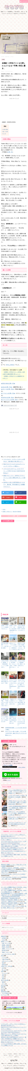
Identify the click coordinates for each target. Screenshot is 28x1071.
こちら (8, 780)
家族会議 (4, 964)
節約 (2, 987)
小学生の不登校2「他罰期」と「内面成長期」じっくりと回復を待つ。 (4, 664)
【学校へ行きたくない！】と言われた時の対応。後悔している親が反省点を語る (21, 684)
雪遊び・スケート (6, 952)
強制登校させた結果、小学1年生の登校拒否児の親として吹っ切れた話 (13, 720)
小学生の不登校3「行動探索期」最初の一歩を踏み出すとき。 (21, 664)
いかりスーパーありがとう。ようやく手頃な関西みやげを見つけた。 (17, 824)
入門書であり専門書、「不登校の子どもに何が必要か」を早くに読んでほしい (4, 702)
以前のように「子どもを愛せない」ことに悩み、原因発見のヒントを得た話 (13, 646)
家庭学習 (3, 936)
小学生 (3, 509)
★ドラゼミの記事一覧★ (8, 393)
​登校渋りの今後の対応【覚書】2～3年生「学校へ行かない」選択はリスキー (21, 646)
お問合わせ (16, 1056)
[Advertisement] (14, 24)
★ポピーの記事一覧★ (7, 389)
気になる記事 (4, 980)
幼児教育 (4, 938)
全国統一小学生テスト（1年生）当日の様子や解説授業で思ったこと (13, 629)
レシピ (3, 988)
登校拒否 (19, 511)
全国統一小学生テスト (7, 511)
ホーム (5, 1053)
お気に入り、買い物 (6, 966)
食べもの (4, 969)
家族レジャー (4, 941)
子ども (3, 983)
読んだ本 (3, 985)
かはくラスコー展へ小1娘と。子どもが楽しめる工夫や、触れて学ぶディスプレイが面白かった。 (16, 733)
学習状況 (10, 1053)
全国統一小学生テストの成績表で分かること (4, 627)
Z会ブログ (11, 1055)
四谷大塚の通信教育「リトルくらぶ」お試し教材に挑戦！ (4, 646)
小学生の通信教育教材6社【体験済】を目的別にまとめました (21, 628)
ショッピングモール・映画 (8, 954)
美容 (2, 971)
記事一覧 (10, 152)
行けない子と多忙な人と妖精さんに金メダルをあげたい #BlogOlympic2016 (13, 684)
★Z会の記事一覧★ (6, 387)
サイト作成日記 (5, 993)
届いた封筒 (5, 131)
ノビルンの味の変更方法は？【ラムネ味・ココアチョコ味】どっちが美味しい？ (17, 791)
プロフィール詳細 (7, 765)
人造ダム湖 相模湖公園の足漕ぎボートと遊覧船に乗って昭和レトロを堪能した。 (17, 808)
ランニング (4, 973)
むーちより (4, 994)
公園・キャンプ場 (6, 943)
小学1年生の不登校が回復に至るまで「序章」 (4, 681)
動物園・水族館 (5, 945)
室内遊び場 (4, 950)
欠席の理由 (5, 129)
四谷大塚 (15, 511)
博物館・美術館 (5, 946)
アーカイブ (4, 916)
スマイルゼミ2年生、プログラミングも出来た (13, 874)
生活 (3, 968)
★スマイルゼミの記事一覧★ (9, 399)
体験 (3, 962)
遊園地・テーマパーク (7, 948)
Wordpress (4, 991)
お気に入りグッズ (6, 961)
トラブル (4, 957)
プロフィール (18, 1055)
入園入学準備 (5, 959)
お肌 (3, 976)
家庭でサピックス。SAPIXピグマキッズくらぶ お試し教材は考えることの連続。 (14, 478)
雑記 (2, 990)
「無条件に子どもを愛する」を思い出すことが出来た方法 (13, 702)
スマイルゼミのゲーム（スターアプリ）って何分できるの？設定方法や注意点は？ (14, 471)
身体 (3, 975)
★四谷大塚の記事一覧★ (8, 383)
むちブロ (14, 1060)
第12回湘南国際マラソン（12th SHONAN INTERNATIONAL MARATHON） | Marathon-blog (13, 896)
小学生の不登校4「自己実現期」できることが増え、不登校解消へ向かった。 (13, 664)
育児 (2, 955)
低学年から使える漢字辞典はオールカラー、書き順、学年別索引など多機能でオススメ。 (14, 484)
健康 (3, 982)
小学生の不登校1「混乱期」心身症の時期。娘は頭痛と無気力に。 (21, 702)
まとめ (4, 133)
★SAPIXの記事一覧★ (7, 397)
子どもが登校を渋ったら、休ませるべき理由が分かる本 (4, 719)
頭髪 (3, 978)
